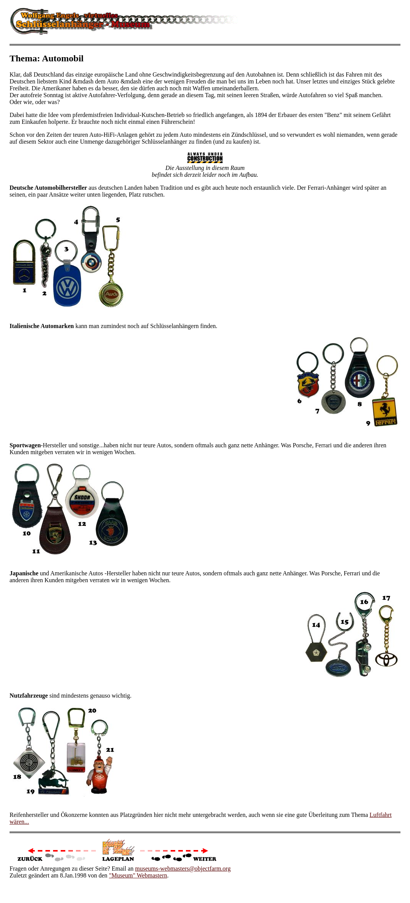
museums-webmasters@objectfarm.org (183, 868)
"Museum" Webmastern (138, 875)
